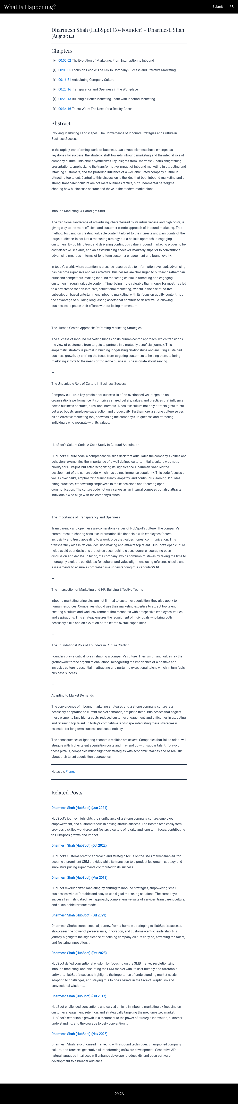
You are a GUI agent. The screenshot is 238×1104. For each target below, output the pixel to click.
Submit (217, 7)
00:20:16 (64, 89)
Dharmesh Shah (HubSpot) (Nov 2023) (79, 1034)
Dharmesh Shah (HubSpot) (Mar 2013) (79, 878)
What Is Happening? (30, 6)
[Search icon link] (232, 6)
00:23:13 (64, 99)
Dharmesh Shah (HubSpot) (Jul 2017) (78, 996)
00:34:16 (64, 109)
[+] (54, 60)
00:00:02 (64, 60)
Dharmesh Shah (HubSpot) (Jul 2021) (78, 915)
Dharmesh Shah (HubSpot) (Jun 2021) (79, 808)
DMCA (119, 1094)
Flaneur (71, 772)
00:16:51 (64, 80)
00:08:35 (64, 70)
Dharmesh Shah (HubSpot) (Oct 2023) (79, 953)
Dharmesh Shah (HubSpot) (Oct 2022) (79, 845)
